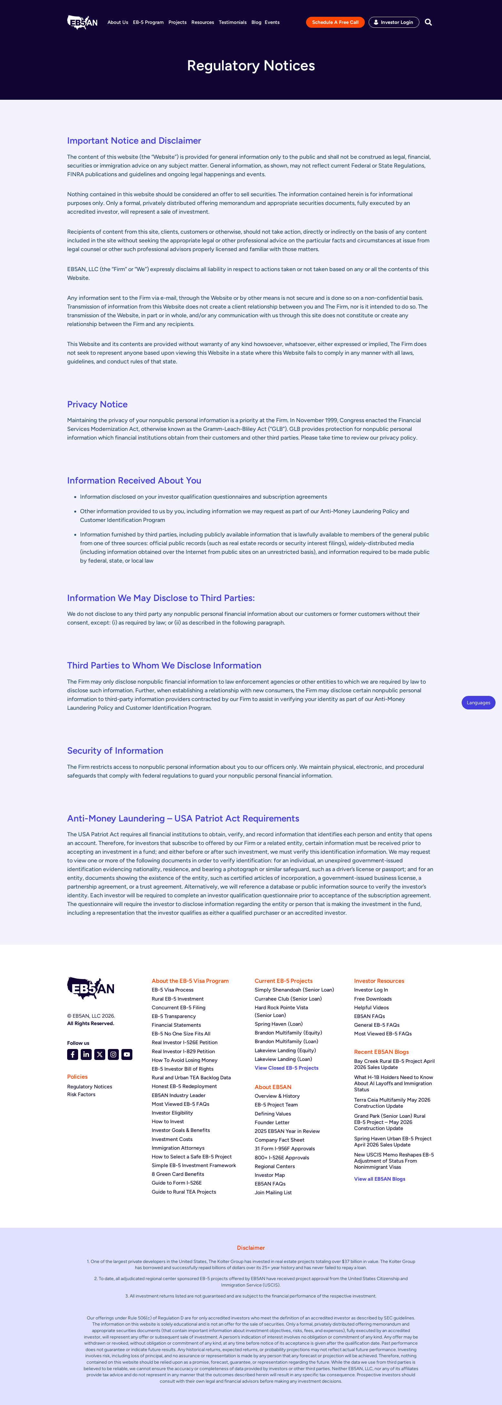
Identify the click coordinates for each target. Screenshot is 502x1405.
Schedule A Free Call (335, 22)
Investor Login (397, 22)
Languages (478, 703)
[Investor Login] (376, 22)
